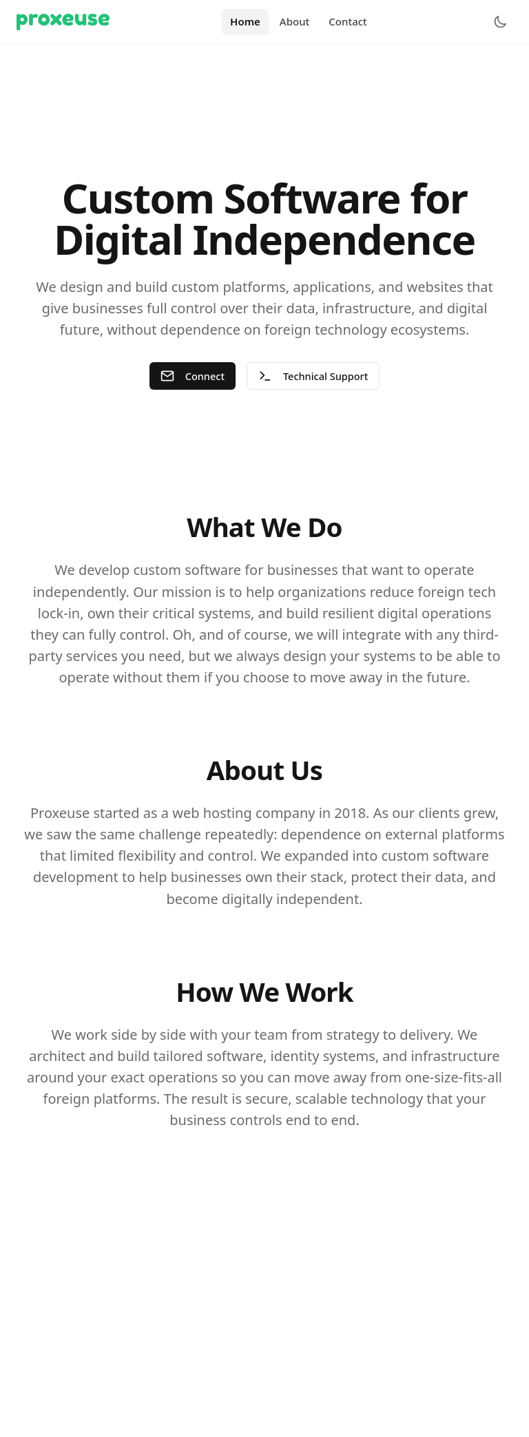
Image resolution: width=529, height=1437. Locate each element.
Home (245, 21)
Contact (348, 21)
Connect (191, 376)
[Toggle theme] (500, 22)
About (294, 21)
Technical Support (314, 376)
